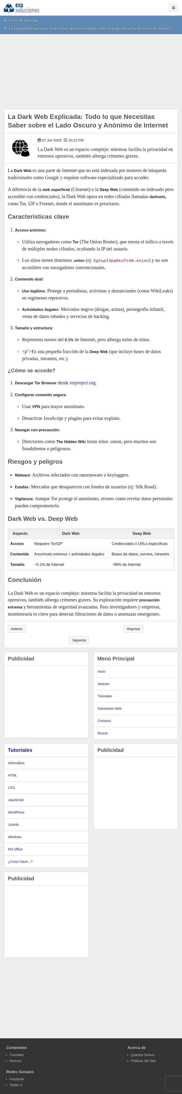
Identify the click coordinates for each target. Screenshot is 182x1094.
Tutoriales (105, 696)
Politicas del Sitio (143, 1060)
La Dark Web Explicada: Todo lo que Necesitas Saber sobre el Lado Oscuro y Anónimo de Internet (90, 29)
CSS (11, 787)
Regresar (134, 629)
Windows (15, 837)
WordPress (16, 812)
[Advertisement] (91, 69)
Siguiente (79, 640)
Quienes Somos (143, 1055)
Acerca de (136, 1047)
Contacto (104, 720)
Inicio (13, 21)
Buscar (103, 733)
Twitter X (15, 1085)
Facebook (16, 1079)
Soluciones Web (110, 708)
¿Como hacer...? (20, 861)
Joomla (13, 824)
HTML (12, 775)
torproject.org (83, 382)
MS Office (15, 849)
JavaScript (15, 800)
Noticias (31, 21)
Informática (16, 763)
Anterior (17, 629)
